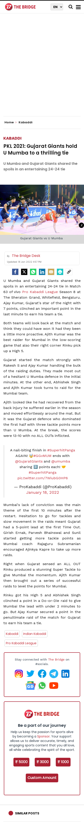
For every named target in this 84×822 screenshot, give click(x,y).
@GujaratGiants (29, 461)
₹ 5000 (21, 761)
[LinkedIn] (42, 271)
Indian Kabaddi (34, 634)
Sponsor (43, 736)
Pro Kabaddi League (40, 292)
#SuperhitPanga (61, 450)
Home (10, 122)
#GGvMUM (42, 456)
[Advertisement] (42, 68)
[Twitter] (24, 271)
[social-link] (69, 271)
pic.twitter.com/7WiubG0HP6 (42, 478)
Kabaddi (12, 138)
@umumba (60, 461)
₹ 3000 (43, 761)
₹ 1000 (63, 761)
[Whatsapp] (33, 271)
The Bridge (56, 659)
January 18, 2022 (42, 492)
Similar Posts (27, 813)
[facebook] (15, 271)
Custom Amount (42, 777)
